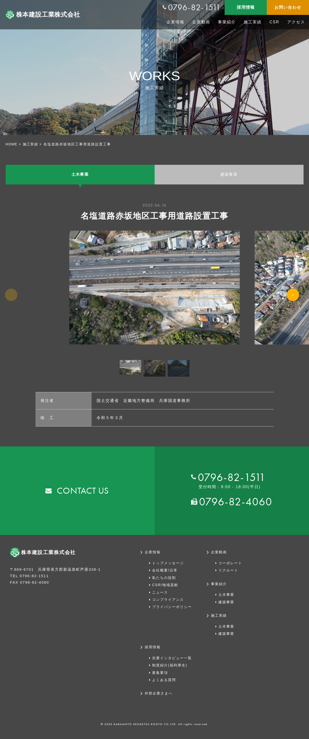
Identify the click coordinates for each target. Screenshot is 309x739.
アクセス (296, 22)
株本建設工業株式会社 (49, 14)
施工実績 (253, 22)
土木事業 (80, 176)
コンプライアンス (168, 602)
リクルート (228, 573)
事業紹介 (227, 22)
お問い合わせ (288, 7)
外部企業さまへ (158, 696)
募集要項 (160, 675)
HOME (12, 144)
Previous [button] (11, 303)
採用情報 (245, 7)
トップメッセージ (168, 565)
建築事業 (229, 176)
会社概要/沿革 (164, 573)
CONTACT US (83, 493)
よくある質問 (164, 682)
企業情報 (175, 22)
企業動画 (201, 22)
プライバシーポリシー (172, 609)
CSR (274, 22)
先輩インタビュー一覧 (172, 660)
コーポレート (230, 565)
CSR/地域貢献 (165, 587)
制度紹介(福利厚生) (169, 668)
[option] (154, 290)
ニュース (160, 595)
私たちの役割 (164, 580)
